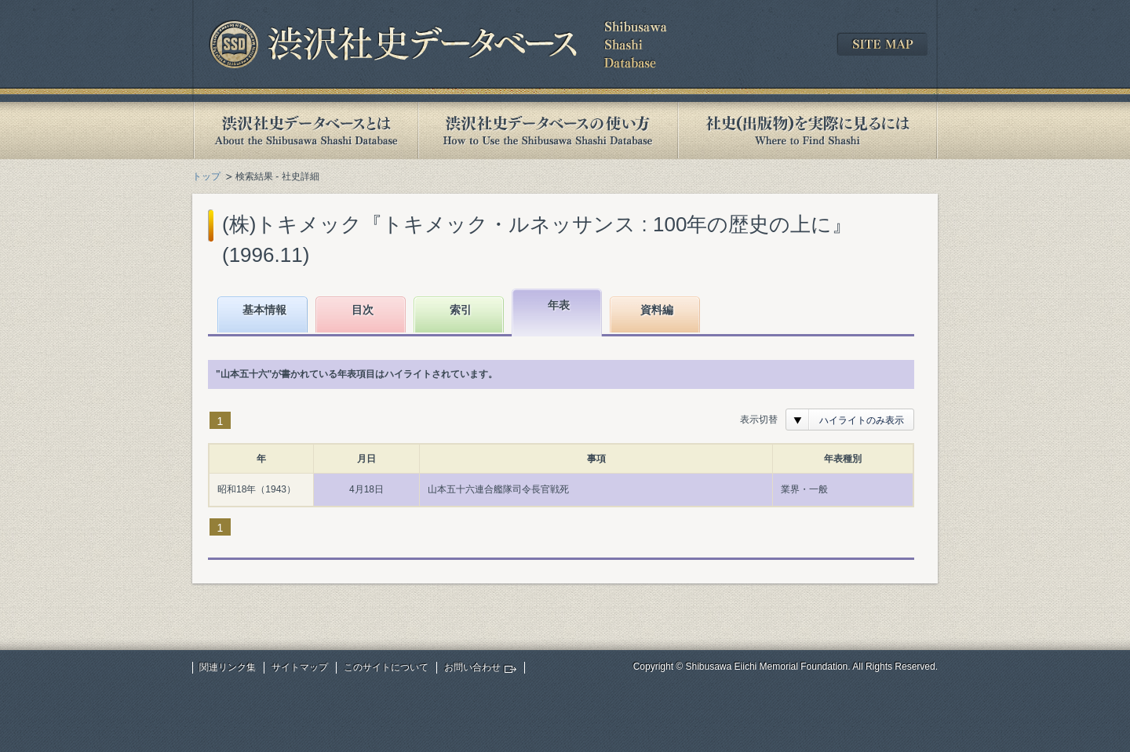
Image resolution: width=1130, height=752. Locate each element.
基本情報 (264, 309)
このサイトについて (386, 667)
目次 (363, 309)
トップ (206, 176)
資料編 (656, 309)
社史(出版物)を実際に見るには (807, 130)
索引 (461, 309)
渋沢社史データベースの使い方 (547, 130)
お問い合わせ (472, 667)
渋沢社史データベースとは (304, 130)
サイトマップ (300, 667)
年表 (559, 305)
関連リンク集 (227, 667)
